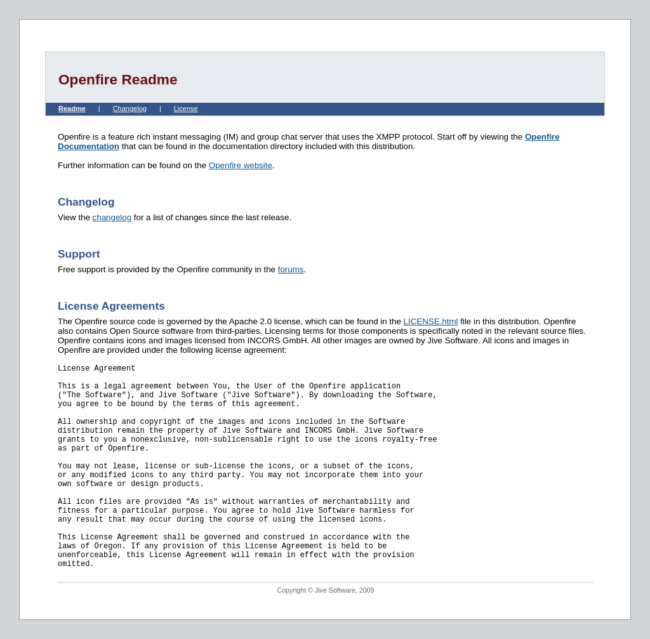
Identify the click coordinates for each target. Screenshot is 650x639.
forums (291, 269)
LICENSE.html (431, 321)
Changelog (130, 108)
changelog (112, 217)
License (186, 108)
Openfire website (240, 165)
